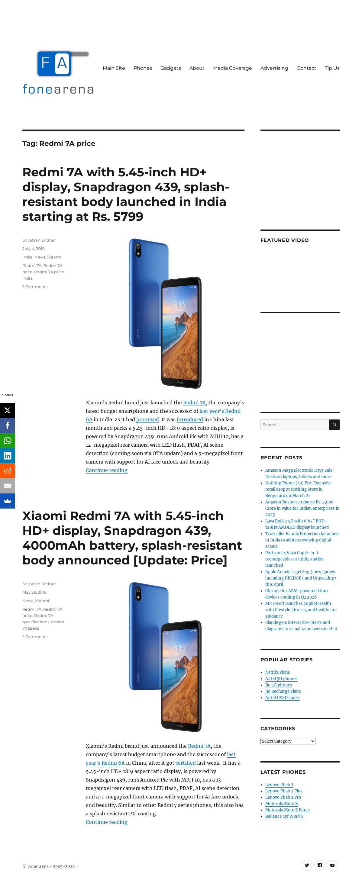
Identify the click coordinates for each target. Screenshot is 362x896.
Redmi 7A (194, 403)
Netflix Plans (277, 672)
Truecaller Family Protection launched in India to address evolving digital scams (302, 540)
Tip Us (332, 68)
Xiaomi (54, 257)
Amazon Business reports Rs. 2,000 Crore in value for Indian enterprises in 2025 (302, 508)
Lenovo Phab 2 (279, 784)
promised (147, 419)
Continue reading (107, 470)
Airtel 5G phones (281, 678)
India (27, 257)
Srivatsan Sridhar (39, 240)
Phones (143, 68)
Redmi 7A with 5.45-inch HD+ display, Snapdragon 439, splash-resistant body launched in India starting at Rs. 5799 (125, 194)
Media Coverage (232, 68)
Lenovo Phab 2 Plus (283, 791)
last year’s (211, 411)
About (197, 68)
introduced (190, 419)
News (39, 257)
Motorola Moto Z (281, 803)
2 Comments (34, 286)
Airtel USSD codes (282, 697)
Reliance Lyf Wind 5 (284, 816)
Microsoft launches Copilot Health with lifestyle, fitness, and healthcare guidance (301, 610)
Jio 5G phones (278, 685)
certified (186, 763)
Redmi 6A (113, 763)
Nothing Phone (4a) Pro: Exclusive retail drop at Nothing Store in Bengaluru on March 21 (298, 489)
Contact (306, 68)
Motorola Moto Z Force (287, 810)
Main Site (114, 68)
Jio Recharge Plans (283, 691)
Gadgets (170, 68)
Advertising (274, 68)
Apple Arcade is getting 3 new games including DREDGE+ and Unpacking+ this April (301, 578)
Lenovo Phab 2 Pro (283, 797)
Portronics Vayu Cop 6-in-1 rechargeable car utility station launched (294, 559)
